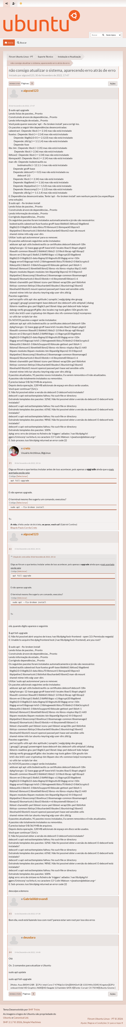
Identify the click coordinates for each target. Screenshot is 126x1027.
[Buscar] (103, 35)
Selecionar (22, 476)
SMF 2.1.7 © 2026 (12, 1022)
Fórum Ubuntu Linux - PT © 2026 (105, 1018)
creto (26, 448)
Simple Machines (32, 1022)
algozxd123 (30, 90)
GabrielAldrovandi (35, 899)
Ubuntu (7, 1017)
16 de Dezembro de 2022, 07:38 (27, 914)
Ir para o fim (15, 83)
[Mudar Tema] (20, 3)
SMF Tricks (34, 1009)
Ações (113, 83)
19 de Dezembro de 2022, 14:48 (27, 952)
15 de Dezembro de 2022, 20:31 (27, 549)
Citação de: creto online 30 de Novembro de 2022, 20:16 (34, 557)
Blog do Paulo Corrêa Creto (23, 527)
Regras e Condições (97, 1023)
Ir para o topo (15, 994)
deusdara (29, 937)
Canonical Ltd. (21, 1017)
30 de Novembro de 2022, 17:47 (22, 106)
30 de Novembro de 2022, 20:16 (27, 463)
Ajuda (83, 1023)
